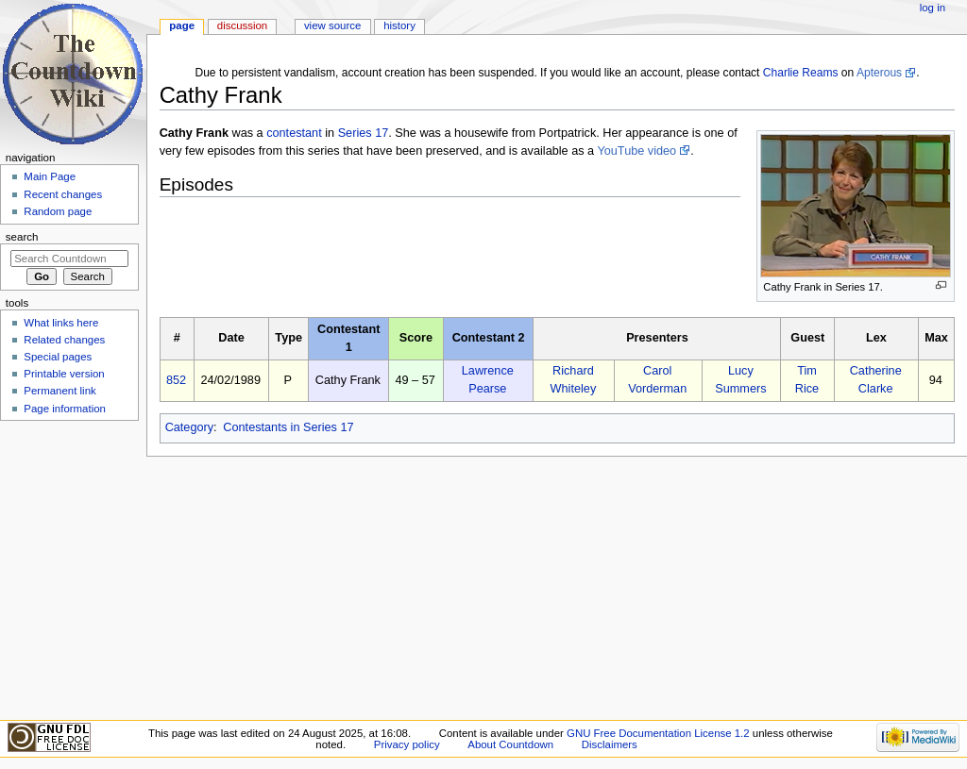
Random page (58, 211)
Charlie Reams (801, 72)
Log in (932, 7)
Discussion (242, 25)
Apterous (879, 72)
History (399, 25)
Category (189, 427)
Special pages (58, 356)
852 (176, 380)
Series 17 (363, 133)
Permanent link (59, 390)
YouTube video (636, 151)
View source (332, 25)
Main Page (50, 176)
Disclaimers (609, 744)
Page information (65, 408)
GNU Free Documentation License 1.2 (658, 733)
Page (182, 25)
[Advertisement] (69, 568)
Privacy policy (407, 744)
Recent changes (63, 194)
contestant (294, 133)
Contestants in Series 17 (288, 427)
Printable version (64, 373)
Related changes (64, 339)
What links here (61, 322)
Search (22, 236)
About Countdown (510, 744)
